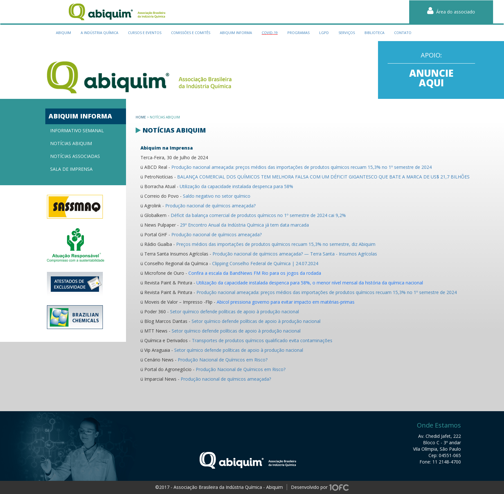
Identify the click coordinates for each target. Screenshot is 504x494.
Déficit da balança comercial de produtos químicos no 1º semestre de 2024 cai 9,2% (258, 215)
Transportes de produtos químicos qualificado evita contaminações (262, 340)
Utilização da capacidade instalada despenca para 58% (236, 186)
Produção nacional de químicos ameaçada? (210, 206)
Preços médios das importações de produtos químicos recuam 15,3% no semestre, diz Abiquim (275, 244)
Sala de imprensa (71, 169)
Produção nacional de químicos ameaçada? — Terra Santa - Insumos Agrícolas (294, 254)
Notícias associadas (75, 156)
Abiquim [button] (63, 32)
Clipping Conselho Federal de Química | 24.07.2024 (265, 263)
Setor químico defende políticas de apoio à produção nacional (234, 311)
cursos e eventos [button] (144, 32)
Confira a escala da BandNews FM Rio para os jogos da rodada (254, 273)
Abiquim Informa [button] (236, 32)
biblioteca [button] (374, 32)
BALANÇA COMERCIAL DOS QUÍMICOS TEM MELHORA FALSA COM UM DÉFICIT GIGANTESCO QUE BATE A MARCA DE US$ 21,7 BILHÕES (323, 177)
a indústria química (99, 32)
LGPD (324, 32)
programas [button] (298, 32)
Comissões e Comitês (190, 32)
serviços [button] (346, 32)
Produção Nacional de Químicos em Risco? (222, 360)
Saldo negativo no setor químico (216, 196)
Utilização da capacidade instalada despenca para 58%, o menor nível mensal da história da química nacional (309, 283)
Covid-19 (270, 32)
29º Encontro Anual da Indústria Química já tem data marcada (244, 225)
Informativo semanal (77, 130)
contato (402, 32)
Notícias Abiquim (71, 143)
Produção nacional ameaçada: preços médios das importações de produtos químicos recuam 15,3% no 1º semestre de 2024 (301, 167)
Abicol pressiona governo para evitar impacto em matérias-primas (286, 302)
